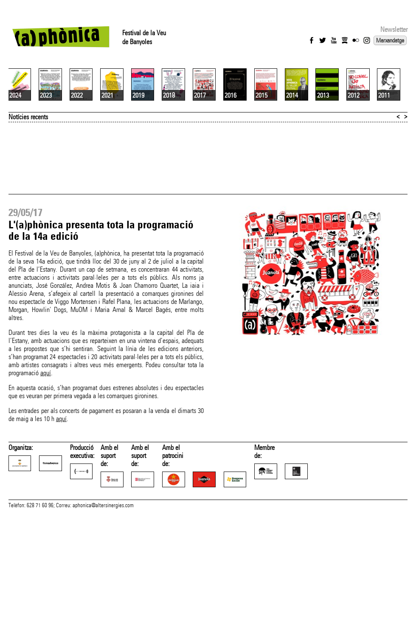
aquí (45, 465)
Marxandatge (390, 40)
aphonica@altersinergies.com (103, 626)
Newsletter (394, 29)
